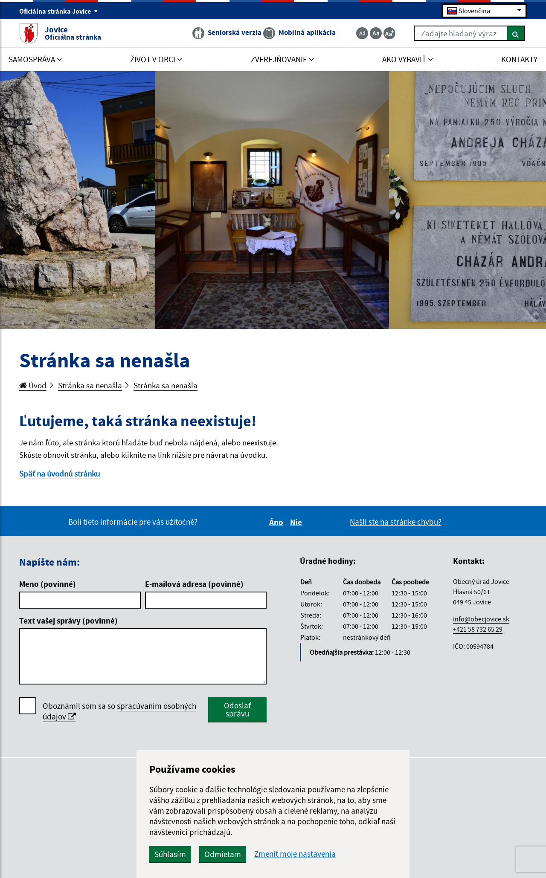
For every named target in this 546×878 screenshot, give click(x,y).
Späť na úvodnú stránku (59, 473)
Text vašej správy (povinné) (68, 620)
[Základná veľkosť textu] (376, 33)
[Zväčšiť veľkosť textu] (389, 33)
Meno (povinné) (47, 584)
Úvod (32, 385)
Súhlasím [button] (170, 854)
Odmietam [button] (222, 854)
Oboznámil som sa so (119, 711)
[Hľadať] (516, 33)
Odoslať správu (237, 709)
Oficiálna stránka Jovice (58, 11)
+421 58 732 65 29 (477, 629)
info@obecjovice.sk (481, 619)
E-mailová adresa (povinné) (194, 584)
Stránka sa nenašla (90, 385)
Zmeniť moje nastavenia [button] (295, 854)
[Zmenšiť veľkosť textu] (362, 33)
